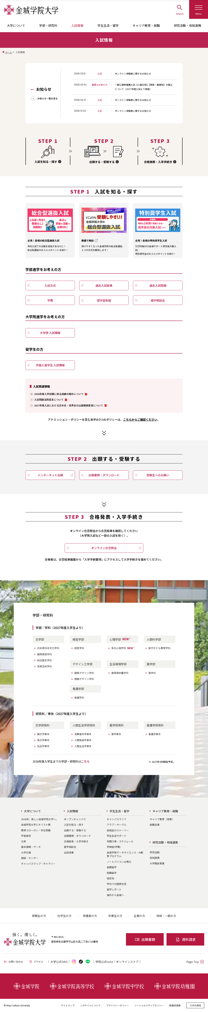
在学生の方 (64, 916)
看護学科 (79, 697)
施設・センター (29, 858)
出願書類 (145, 939)
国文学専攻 (43, 734)
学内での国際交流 (116, 884)
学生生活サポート (116, 835)
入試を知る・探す (74, 824)
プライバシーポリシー (117, 1005)
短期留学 (112, 873)
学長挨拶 (26, 835)
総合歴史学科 (44, 660)
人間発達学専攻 (82, 740)
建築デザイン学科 (84, 673)
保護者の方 (90, 916)
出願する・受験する (75, 830)
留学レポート (114, 889)
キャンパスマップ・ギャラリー (38, 863)
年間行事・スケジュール (120, 841)
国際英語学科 (44, 654)
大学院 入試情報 (50, 333)
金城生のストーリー (118, 830)
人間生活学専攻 (82, 746)
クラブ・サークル (116, 824)
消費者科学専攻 (82, 734)
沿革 (23, 841)
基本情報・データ (31, 847)
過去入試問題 (157, 285)
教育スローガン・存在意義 (36, 830)
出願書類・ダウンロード (104, 475)
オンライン (127, 961)
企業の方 (139, 916)
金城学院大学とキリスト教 (36, 824)
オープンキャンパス (75, 819)
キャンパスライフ (116, 819)
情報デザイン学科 (84, 679)
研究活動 (155, 852)
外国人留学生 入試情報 (50, 365)
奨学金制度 (104, 300)
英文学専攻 (43, 740)
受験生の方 (39, 916)
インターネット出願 (50, 475)
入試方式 (50, 285)
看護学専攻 (154, 734)
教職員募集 (175, 1005)
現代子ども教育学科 (159, 648)
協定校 (110, 878)
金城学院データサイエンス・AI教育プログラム (125, 854)
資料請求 (185, 939)
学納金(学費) (114, 847)
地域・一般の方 (166, 916)
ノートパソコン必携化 (119, 861)
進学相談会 (158, 300)
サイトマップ (67, 1005)
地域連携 (155, 858)
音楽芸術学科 (44, 666)
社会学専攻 (43, 746)
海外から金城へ (115, 895)
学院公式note (104, 961)
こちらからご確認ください (140, 419)
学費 (50, 300)
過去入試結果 (103, 285)
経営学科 (79, 648)
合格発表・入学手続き (76, 841)
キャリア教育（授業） (162, 819)
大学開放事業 (157, 863)
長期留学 (112, 867)
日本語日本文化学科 (48, 648)
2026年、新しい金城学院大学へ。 (39, 819)
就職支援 (155, 824)
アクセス (36, 962)
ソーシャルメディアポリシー (149, 1005)
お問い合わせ (13, 962)
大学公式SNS (59, 961)
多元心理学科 (123, 648)
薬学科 (152, 673)
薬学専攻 (116, 734)
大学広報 (26, 852)
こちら (85, 761)
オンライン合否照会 (104, 548)
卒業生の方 (115, 916)
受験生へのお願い (158, 475)
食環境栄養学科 (119, 673)
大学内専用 (195, 1005)
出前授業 (69, 852)
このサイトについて (90, 1005)
